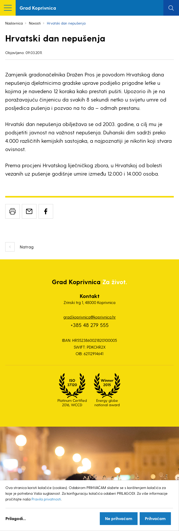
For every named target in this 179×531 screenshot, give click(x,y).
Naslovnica (14, 23)
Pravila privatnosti (46, 499)
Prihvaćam (155, 518)
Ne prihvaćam (118, 518)
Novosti (35, 23)
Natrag (27, 246)
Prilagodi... (15, 518)
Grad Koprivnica (38, 7)
